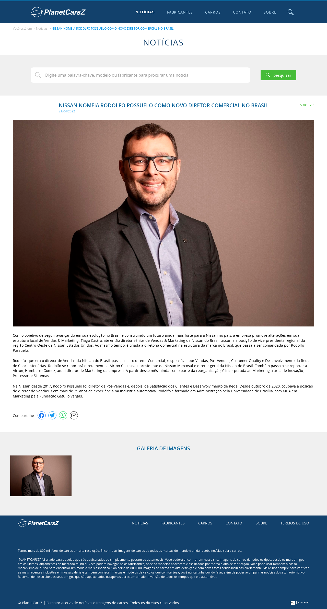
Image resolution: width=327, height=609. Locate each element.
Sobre (270, 12)
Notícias (145, 12)
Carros (213, 12)
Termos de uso (295, 523)
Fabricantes (180, 12)
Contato (242, 12)
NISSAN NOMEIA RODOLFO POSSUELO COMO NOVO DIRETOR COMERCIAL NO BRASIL (112, 28)
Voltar (308, 105)
